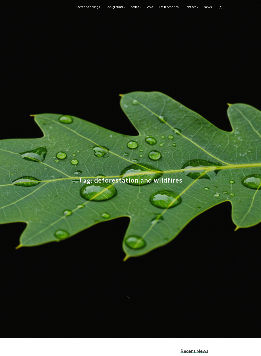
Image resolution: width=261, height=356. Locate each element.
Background (116, 7)
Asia (155, 7)
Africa (138, 7)
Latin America (176, 7)
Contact (198, 7)
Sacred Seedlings (88, 7)
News (218, 7)
